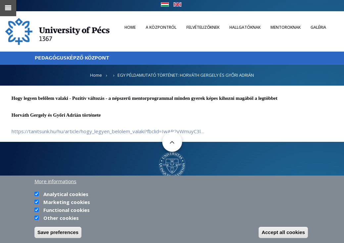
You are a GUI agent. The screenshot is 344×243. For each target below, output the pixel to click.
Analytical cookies (65, 195)
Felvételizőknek (203, 27)
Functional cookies (66, 211)
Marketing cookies (66, 203)
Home (130, 27)
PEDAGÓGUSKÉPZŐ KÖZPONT (72, 58)
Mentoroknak (285, 27)
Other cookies (61, 219)
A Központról (161, 27)
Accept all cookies (283, 234)
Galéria (318, 27)
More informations (55, 183)
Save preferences (57, 234)
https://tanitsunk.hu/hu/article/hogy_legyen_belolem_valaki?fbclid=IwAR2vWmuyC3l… (108, 131)
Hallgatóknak (245, 27)
